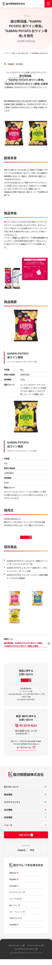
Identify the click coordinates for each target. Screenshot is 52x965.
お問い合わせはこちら (26, 684)
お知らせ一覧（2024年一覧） (20, 53)
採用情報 (8, 822)
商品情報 (11, 64)
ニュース (8, 830)
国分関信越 (19, 64)
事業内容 (12, 879)
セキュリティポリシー (15, 951)
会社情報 (8, 815)
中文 (32, 855)
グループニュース (15, 917)
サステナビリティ (12, 807)
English (21, 855)
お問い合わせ (14, 924)
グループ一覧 (14, 904)
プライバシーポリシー (34, 951)
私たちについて (11, 792)
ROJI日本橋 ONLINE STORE (27, 538)
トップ (6, 53)
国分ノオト (13, 911)
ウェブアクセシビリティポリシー (25, 955)
